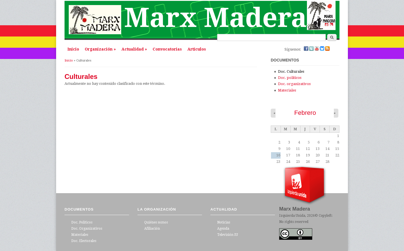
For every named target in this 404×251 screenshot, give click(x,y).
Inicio (73, 49)
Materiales (287, 90)
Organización (100, 49)
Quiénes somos (156, 222)
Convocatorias (167, 49)
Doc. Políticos (81, 222)
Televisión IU (227, 235)
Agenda (223, 229)
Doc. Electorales (83, 241)
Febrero (305, 112)
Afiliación (152, 229)
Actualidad (134, 49)
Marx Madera (215, 17)
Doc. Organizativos (86, 229)
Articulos (196, 49)
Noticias (223, 222)
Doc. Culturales (291, 71)
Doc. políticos (289, 78)
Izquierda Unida (292, 216)
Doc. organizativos (294, 84)
